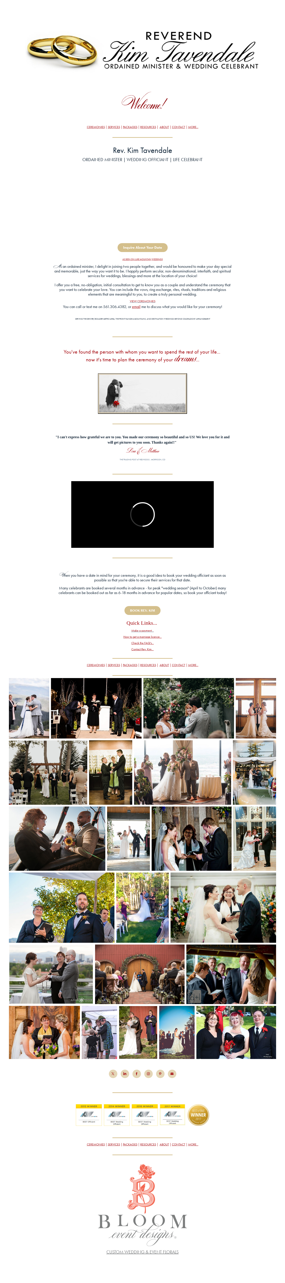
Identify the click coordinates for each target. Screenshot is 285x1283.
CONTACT (178, 127)
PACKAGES (130, 127)
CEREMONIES (96, 127)
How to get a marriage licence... (142, 637)
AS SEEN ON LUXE (131, 259)
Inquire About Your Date (142, 247)
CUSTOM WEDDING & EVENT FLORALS (142, 1252)
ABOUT (164, 127)
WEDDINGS (157, 259)
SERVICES (114, 127)
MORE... (193, 127)
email (136, 306)
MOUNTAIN (145, 259)
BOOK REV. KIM (142, 610)
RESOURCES (148, 127)
